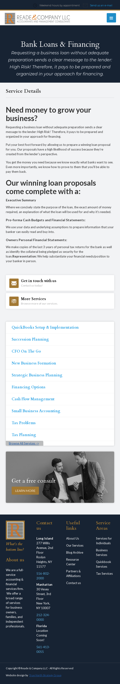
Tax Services (104, 573)
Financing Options (28, 387)
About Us (72, 538)
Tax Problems (24, 423)
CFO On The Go (26, 351)
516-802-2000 (43, 576)
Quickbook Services (103, 564)
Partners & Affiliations (73, 573)
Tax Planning (24, 435)
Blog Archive (74, 552)
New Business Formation (34, 363)
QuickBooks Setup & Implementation (45, 327)
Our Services (74, 545)
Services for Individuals (104, 541)
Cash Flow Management (33, 399)
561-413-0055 (43, 649)
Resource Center (72, 562)
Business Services (102, 552)
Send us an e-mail (101, 5)
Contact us (73, 583)
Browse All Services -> (24, 443)
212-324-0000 (43, 617)
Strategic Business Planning (37, 375)
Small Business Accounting (36, 411)
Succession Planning (30, 339)
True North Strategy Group (45, 675)
